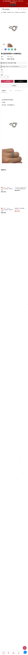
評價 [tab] (10, 90)
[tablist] (14, 90)
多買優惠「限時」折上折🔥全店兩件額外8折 (10, 66)
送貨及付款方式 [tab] (18, 90)
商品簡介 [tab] (4, 90)
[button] (6, 49)
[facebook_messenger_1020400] (25, 652)
